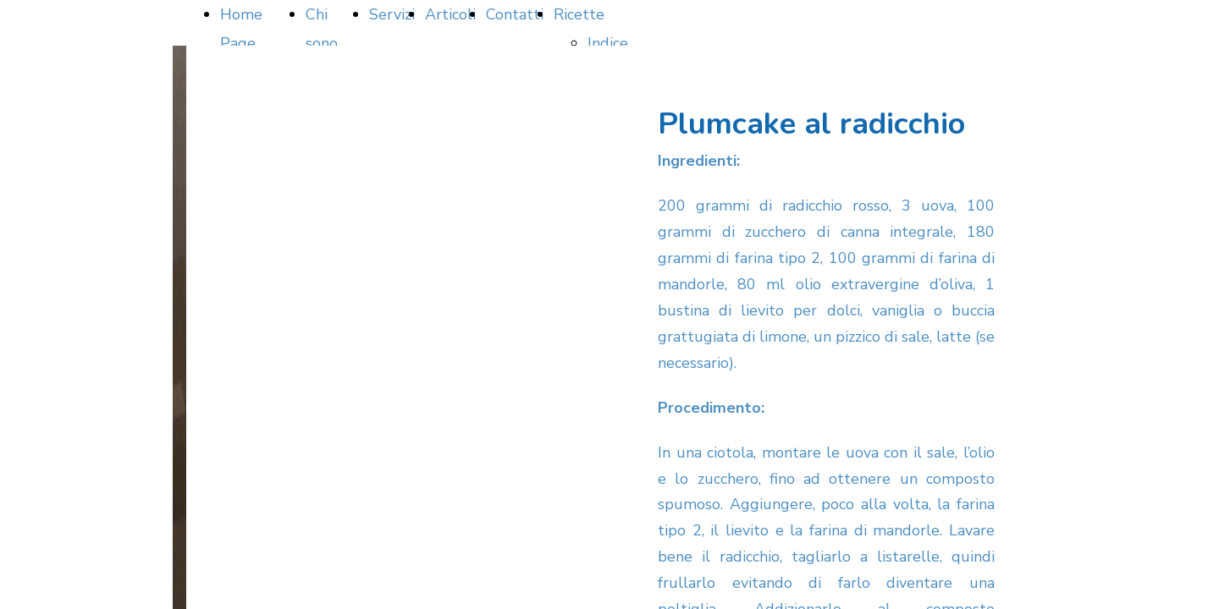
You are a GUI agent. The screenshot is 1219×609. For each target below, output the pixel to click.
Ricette (579, 14)
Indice (607, 43)
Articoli (450, 14)
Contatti (514, 14)
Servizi (392, 14)
